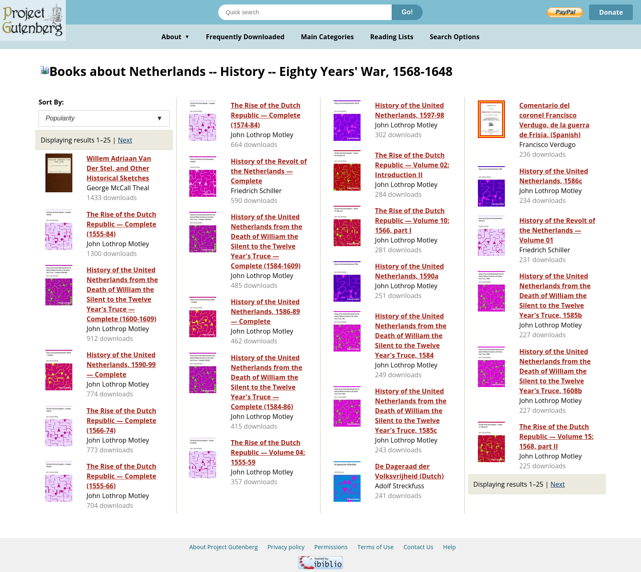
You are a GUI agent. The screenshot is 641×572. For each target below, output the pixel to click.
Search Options (455, 36)
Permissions (331, 547)
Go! (407, 12)
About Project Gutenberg (223, 547)
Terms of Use (375, 547)
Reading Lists (392, 36)
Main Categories (327, 36)
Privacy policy (286, 547)
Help (449, 547)
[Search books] (305, 12)
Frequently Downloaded (245, 36)
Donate (611, 12)
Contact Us (418, 547)
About (175, 37)
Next (125, 140)
